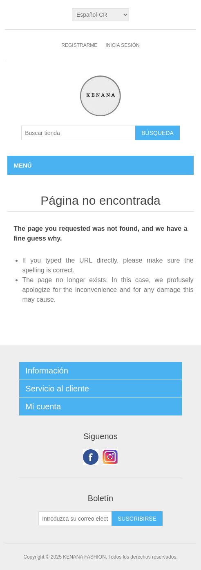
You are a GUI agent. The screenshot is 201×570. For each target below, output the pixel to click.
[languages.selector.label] (100, 14)
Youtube (110, 457)
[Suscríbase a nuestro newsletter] (75, 518)
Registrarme (79, 45)
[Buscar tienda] (78, 133)
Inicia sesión (122, 45)
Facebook (90, 457)
